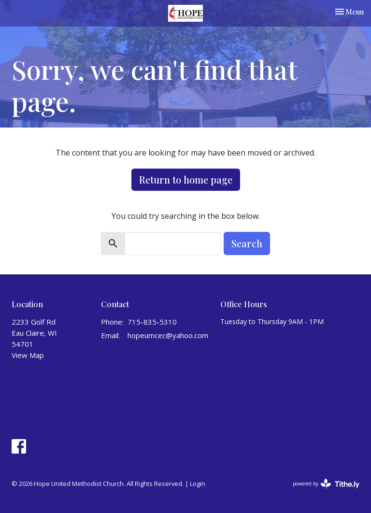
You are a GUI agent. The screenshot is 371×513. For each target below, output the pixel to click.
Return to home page (185, 179)
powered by (326, 483)
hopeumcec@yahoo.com (168, 335)
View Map (28, 355)
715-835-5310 (152, 322)
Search (246, 243)
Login (197, 483)
